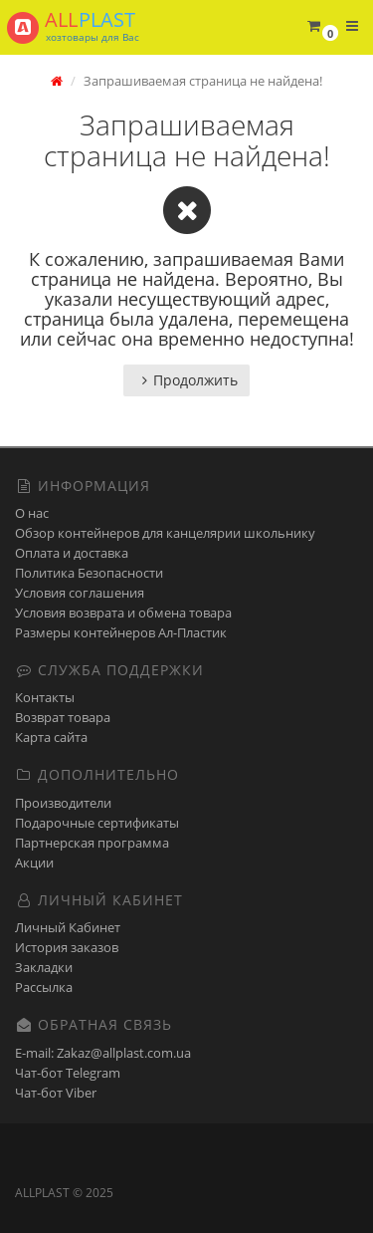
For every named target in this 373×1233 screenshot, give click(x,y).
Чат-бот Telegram (67, 1073)
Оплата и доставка (71, 553)
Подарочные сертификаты (97, 823)
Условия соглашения (79, 593)
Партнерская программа (92, 843)
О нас (32, 513)
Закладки (44, 967)
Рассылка (44, 987)
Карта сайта (51, 737)
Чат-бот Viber (55, 1093)
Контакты (45, 697)
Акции (34, 862)
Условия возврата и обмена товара (123, 612)
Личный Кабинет (67, 927)
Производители (63, 803)
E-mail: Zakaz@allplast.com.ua (103, 1053)
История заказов (66, 947)
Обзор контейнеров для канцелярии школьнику (165, 533)
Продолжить (186, 379)
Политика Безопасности (89, 573)
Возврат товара (62, 717)
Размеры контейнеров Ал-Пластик (121, 632)
